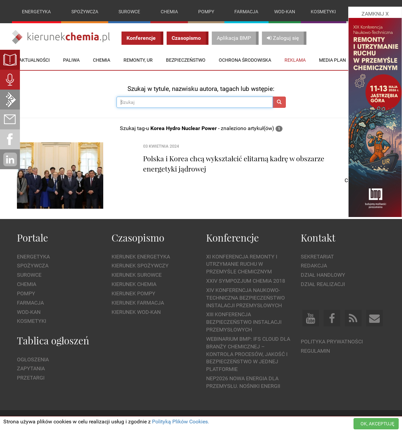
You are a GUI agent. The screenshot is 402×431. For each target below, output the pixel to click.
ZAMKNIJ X (375, 14)
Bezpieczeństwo (185, 60)
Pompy (206, 11)
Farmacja (246, 11)
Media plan (332, 60)
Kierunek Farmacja (138, 303)
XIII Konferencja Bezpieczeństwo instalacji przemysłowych (243, 322)
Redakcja (314, 266)
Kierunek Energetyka (141, 256)
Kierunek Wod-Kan (136, 312)
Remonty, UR (138, 60)
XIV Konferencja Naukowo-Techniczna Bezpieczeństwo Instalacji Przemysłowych (245, 298)
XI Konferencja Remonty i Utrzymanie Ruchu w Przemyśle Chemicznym (241, 264)
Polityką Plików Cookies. (180, 421)
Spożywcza (84, 11)
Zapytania (31, 369)
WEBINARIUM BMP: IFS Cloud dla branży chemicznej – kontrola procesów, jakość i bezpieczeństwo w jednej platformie (248, 354)
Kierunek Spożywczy (140, 266)
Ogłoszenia (33, 359)
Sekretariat (317, 256)
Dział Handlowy (323, 275)
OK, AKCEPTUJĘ (377, 423)
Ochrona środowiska (245, 60)
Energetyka (36, 11)
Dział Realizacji (323, 284)
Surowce (129, 11)
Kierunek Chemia (134, 284)
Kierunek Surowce (137, 275)
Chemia (169, 11)
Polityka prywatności (332, 341)
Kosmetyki (323, 11)
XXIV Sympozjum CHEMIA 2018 (245, 281)
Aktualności (34, 60)
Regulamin (315, 351)
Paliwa (71, 60)
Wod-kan (284, 11)
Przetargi (30, 378)
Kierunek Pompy (133, 293)
